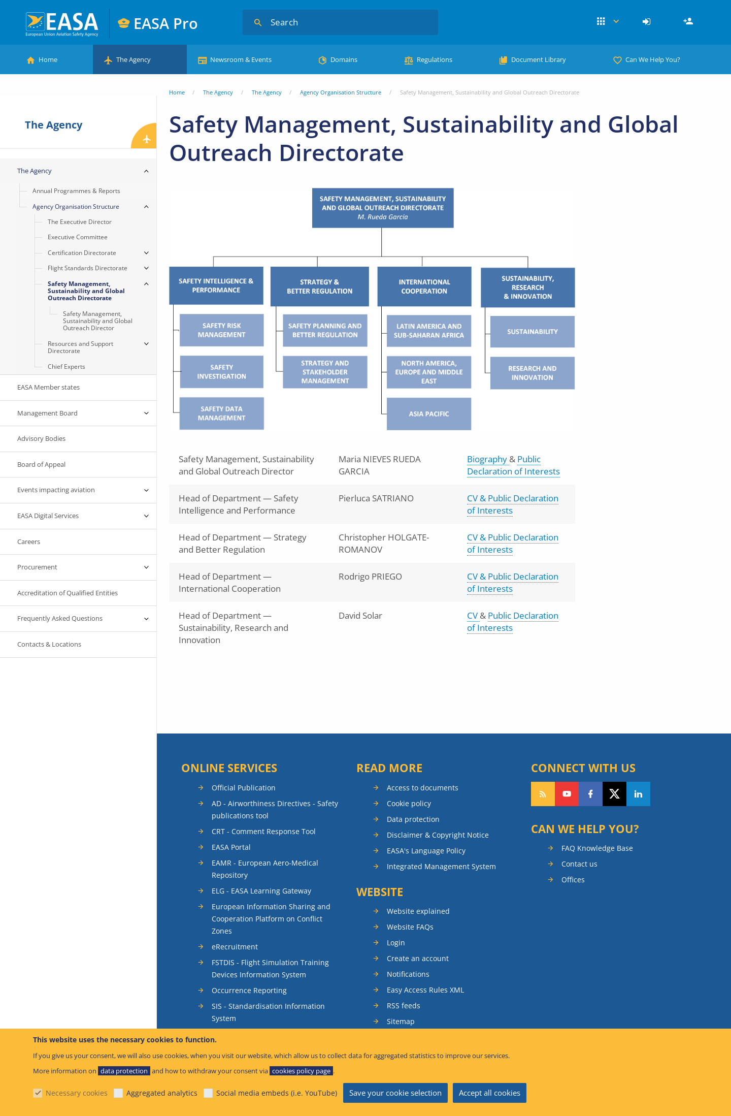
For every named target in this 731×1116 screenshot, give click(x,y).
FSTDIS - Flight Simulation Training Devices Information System (270, 968)
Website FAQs (410, 927)
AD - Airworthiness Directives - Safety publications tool (275, 809)
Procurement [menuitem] (37, 566)
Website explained (418, 911)
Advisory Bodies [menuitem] (41, 438)
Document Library (538, 59)
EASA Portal (231, 847)
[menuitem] (648, 22)
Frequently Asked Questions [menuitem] (60, 618)
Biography (488, 459)
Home (48, 59)
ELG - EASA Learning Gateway (261, 891)
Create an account (418, 958)
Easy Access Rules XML (425, 990)
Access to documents (422, 787)
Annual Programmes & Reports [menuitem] (76, 190)
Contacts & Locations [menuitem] (49, 644)
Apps (608, 22)
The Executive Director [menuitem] (80, 221)
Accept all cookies (489, 1093)
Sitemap (401, 1021)
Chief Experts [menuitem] (66, 366)
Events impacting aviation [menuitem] (56, 489)
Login (648, 22)
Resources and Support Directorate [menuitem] (80, 347)
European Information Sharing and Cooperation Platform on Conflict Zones (271, 919)
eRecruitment (235, 946)
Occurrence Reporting (249, 990)
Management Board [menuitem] (47, 413)
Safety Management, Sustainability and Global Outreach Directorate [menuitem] (86, 291)
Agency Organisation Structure (340, 92)
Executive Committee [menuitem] (78, 237)
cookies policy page (301, 1070)
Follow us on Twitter (614, 794)
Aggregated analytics (161, 1093)
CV (473, 615)
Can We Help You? (652, 59)
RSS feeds (403, 1005)
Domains (343, 59)
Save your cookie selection (395, 1093)
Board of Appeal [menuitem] (41, 464)
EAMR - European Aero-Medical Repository (265, 869)
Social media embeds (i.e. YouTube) (276, 1093)
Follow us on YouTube (567, 794)
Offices (573, 879)
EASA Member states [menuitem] (48, 387)
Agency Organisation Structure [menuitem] (75, 206)
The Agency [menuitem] (34, 170)
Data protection (413, 819)
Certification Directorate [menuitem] (82, 252)
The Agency (133, 59)
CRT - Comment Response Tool (264, 831)
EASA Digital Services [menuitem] (48, 515)
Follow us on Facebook (591, 794)
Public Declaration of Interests (513, 465)
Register (689, 22)
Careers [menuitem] (28, 541)
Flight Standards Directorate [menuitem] (87, 268)
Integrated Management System (441, 866)
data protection (124, 1070)
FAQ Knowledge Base (597, 848)
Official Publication (244, 787)
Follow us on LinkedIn (638, 794)
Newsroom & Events (241, 59)
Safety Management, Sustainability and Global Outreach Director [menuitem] (97, 321)
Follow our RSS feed (543, 794)
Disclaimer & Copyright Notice (438, 835)
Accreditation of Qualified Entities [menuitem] (67, 592)
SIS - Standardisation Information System (268, 1012)
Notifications (408, 974)
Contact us (579, 864)
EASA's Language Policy (426, 850)
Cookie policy (409, 803)
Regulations (434, 59)
